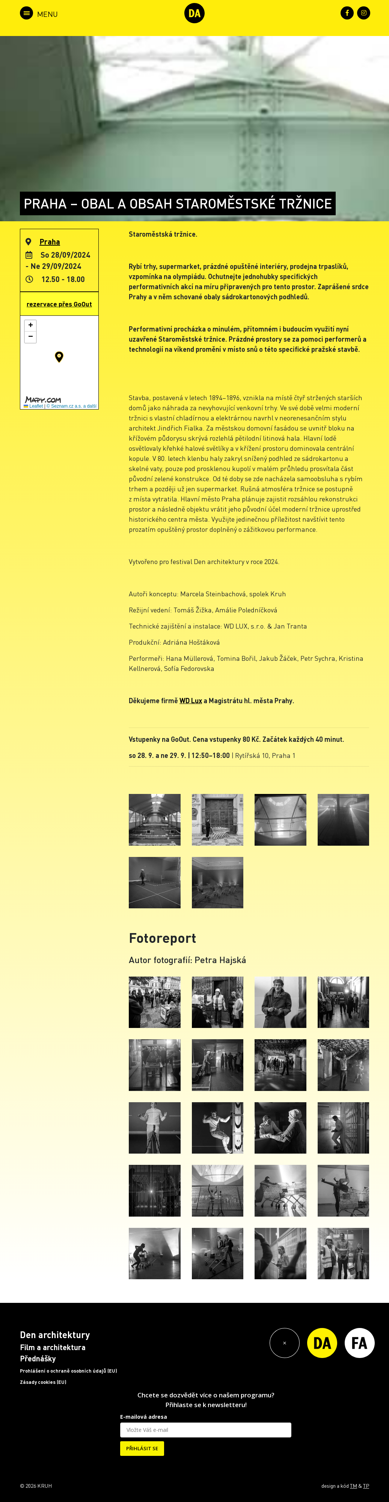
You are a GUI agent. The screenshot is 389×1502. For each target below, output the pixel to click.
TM (353, 1485)
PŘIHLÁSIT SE (142, 1448)
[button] (59, 357)
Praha (49, 241)
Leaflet (33, 406)
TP (366, 1485)
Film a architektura (53, 1347)
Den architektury (55, 1334)
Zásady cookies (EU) (43, 1382)
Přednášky (38, 1358)
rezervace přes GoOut (59, 304)
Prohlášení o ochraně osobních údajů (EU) (68, 1371)
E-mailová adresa (143, 1416)
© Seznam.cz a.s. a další (71, 406)
